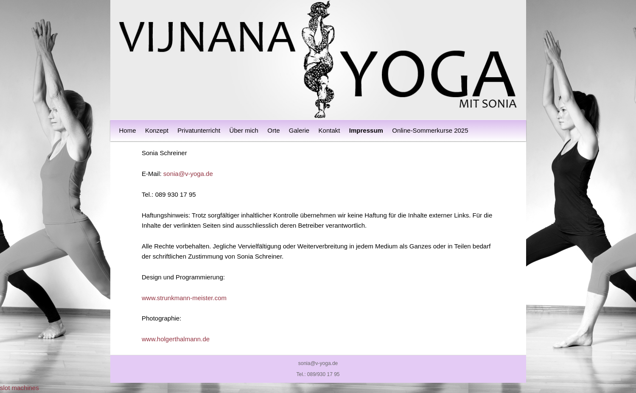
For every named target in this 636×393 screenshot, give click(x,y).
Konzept (156, 130)
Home (127, 130)
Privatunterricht (198, 130)
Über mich (244, 130)
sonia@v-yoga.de (188, 173)
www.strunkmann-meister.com (184, 297)
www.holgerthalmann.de (176, 339)
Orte (273, 130)
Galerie (299, 130)
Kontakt (329, 130)
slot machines (19, 387)
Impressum (366, 130)
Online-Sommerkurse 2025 (430, 130)
